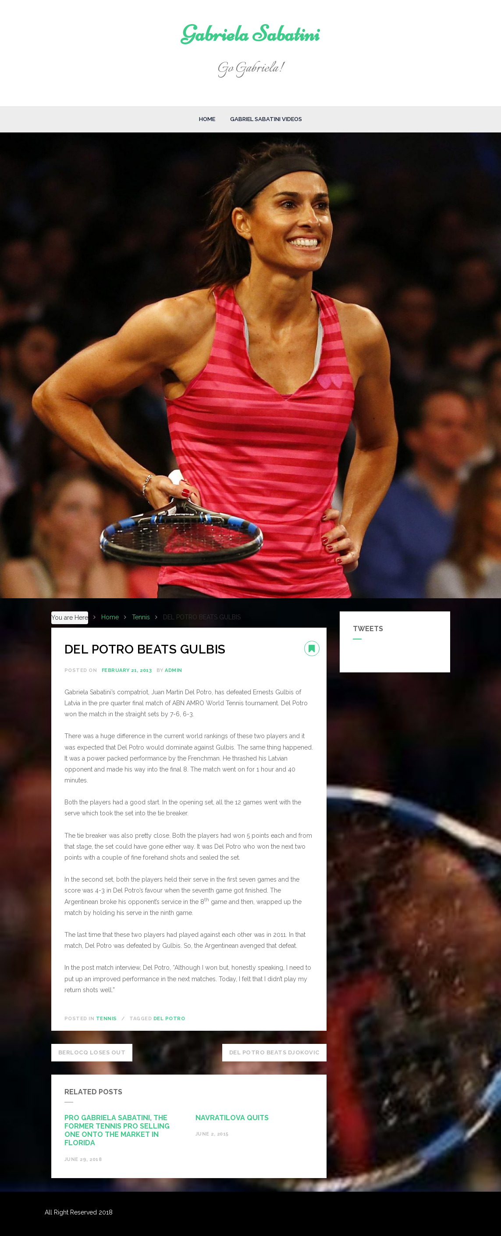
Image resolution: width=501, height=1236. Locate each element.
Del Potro (169, 1019)
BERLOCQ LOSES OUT (92, 1052)
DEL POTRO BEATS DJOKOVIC (274, 1052)
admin (173, 670)
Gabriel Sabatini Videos (266, 119)
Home (207, 119)
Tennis (106, 1019)
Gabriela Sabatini (250, 34)
